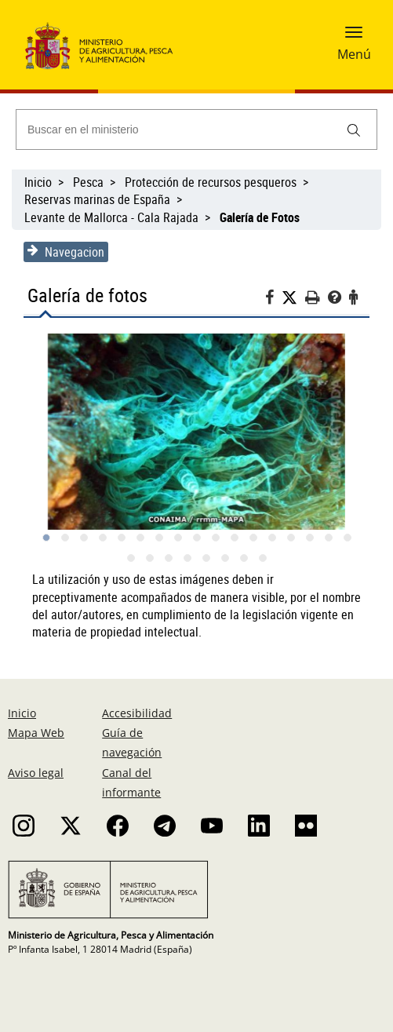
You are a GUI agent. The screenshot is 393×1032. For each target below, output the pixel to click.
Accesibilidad (137, 713)
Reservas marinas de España (97, 199)
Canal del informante (131, 782)
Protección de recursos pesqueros (211, 182)
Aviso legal (36, 772)
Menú (354, 54)
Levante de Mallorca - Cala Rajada (111, 217)
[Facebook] (273, 299)
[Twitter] (293, 297)
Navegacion (65, 252)
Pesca (88, 182)
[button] (354, 36)
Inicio (38, 182)
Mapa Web (36, 732)
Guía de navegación (132, 742)
